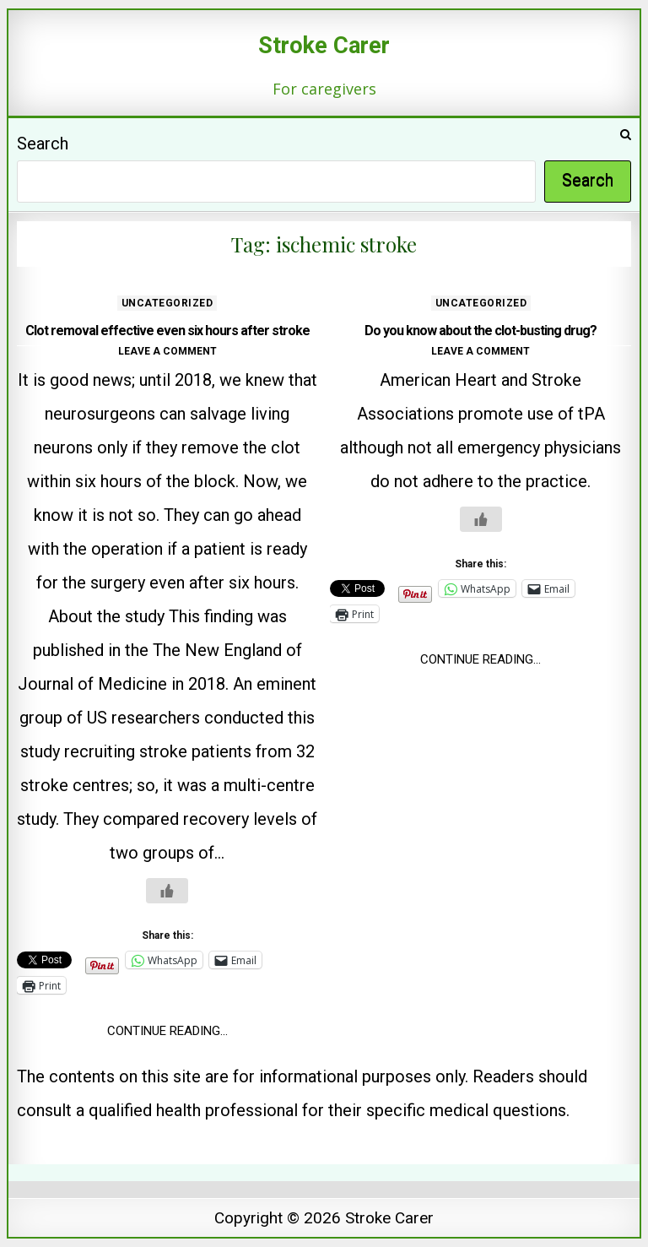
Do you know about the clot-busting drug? (480, 331)
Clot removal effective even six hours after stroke (167, 331)
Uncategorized (167, 303)
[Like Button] (167, 890)
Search (42, 143)
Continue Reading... (167, 1030)
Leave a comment (167, 351)
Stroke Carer (324, 45)
